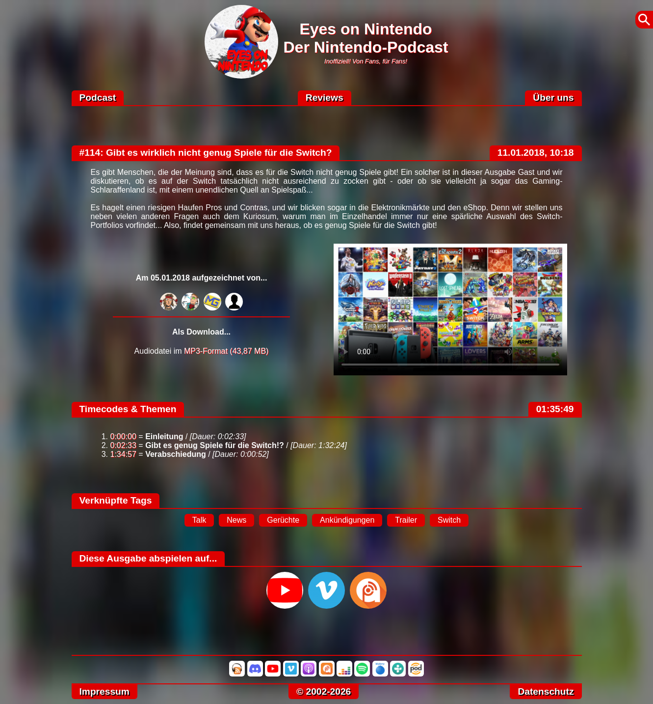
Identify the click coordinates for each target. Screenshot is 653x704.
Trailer (406, 520)
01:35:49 (555, 409)
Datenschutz (546, 691)
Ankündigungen (347, 520)
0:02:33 (123, 445)
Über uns (553, 97)
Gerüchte (283, 520)
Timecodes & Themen (128, 409)
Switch (449, 520)
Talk (199, 520)
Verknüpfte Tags (115, 500)
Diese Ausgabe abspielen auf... (148, 558)
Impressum (104, 691)
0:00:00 (123, 436)
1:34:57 (123, 454)
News (236, 520)
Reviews (324, 97)
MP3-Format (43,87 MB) (226, 351)
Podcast (97, 97)
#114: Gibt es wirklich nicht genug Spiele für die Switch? (205, 152)
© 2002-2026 (323, 691)
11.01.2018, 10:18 (535, 152)
